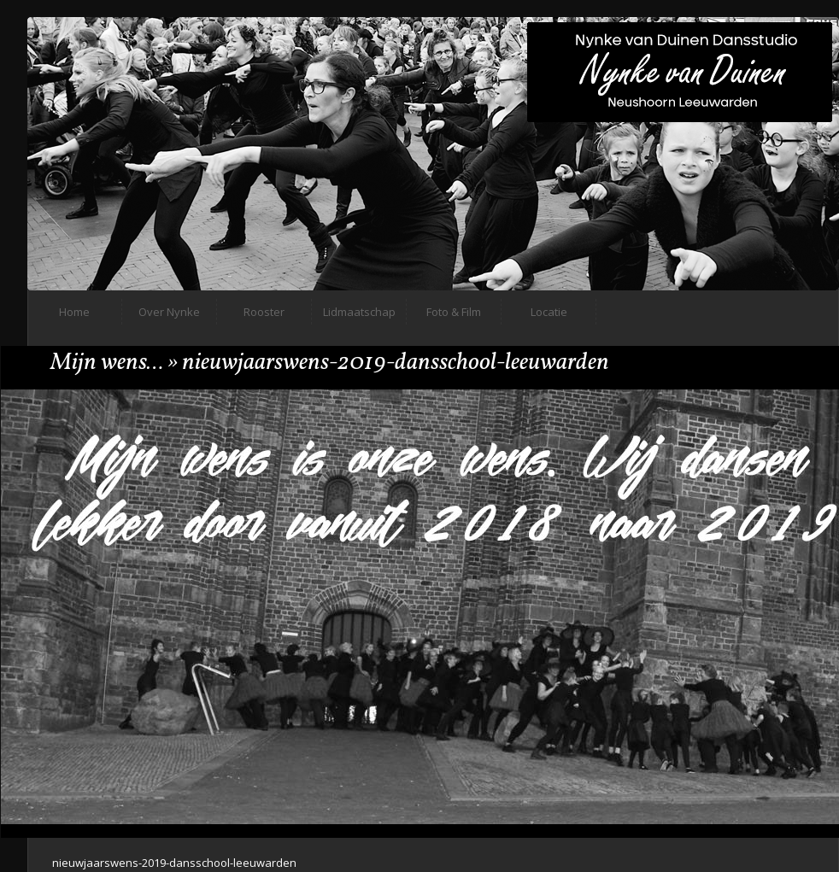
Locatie (549, 311)
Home (74, 311)
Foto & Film (453, 311)
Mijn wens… (106, 362)
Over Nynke (169, 311)
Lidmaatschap (359, 311)
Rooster (264, 311)
